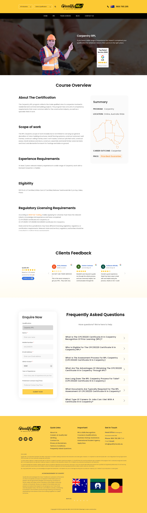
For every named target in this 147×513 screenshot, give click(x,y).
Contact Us (89, 16)
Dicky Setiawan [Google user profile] (62, 265)
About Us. (53, 432)
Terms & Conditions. (58, 446)
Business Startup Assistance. (89, 438)
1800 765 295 (115, 438)
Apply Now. (82, 443)
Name (25, 333)
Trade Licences (65, 16)
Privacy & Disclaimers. (58, 443)
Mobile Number (28, 342)
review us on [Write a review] (28, 278)
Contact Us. (54, 440)
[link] (72, 6)
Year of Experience (28, 371)
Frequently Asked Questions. (61, 448)
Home (45, 16)
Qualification (26, 323)
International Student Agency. (89, 440)
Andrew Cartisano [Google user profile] (87, 265)
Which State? (27, 362)
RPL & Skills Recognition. (87, 432)
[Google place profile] (25, 268)
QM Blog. (53, 438)
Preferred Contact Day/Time (32, 381)
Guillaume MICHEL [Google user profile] (112, 265)
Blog (78, 16)
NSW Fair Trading (35, 215)
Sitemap (82, 509)
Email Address (27, 352)
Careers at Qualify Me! (58, 435)
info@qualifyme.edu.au (114, 444)
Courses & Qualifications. (87, 435)
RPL (54, 16)
